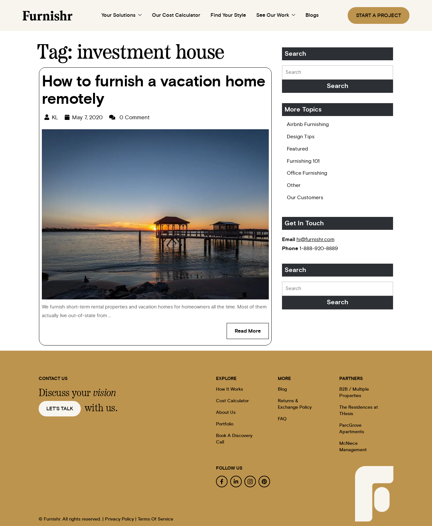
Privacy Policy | (120, 519)
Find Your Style (228, 15)
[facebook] (222, 481)
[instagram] (250, 481)
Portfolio (224, 424)
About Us (226, 412)
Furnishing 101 (303, 161)
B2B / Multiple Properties (354, 392)
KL (55, 117)
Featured (297, 148)
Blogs (312, 15)
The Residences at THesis (358, 410)
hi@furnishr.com (315, 239)
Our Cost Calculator (176, 15)
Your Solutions (121, 15)
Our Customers (305, 197)
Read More (252, 328)
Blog (282, 389)
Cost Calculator (232, 401)
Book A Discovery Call (234, 438)
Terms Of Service (155, 519)
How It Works (229, 389)
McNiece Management (353, 446)
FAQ (282, 419)
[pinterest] (264, 481)
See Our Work (275, 15)
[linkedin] (236, 481)
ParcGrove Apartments (351, 428)
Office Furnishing (307, 173)
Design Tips (301, 136)
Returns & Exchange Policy (295, 404)
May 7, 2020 (87, 117)
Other (294, 185)
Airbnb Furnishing (308, 124)
